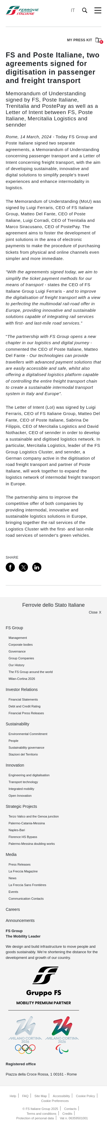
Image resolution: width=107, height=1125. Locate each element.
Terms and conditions (41, 1113)
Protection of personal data (35, 1118)
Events (13, 891)
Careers (13, 909)
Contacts (70, 1108)
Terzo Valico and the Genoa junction (34, 816)
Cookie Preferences (55, 1101)
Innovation (15, 765)
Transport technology (23, 782)
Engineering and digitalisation (29, 775)
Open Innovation (20, 795)
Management (18, 637)
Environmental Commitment (28, 734)
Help (13, 1096)
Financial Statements (23, 699)
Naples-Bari (17, 830)
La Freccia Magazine (23, 871)
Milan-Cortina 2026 (22, 678)
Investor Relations (22, 689)
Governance (17, 651)
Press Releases (20, 864)
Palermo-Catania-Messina (27, 823)
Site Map (41, 1096)
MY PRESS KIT (84, 40)
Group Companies (21, 658)
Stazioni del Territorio (23, 754)
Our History (17, 665)
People (13, 740)
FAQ (25, 1096)
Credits (67, 1113)
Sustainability (17, 724)
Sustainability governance (26, 747)
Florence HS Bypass (23, 837)
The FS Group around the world (31, 672)
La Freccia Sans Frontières (27, 885)
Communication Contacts (26, 898)
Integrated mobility (21, 788)
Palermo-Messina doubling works (32, 843)
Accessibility (61, 1096)
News (13, 878)
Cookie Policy (85, 1096)
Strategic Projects (21, 806)
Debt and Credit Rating (25, 706)
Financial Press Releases (26, 713)
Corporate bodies (21, 644)
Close (93, 612)
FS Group (14, 628)
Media (11, 854)
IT (73, 10)
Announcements (20, 920)
